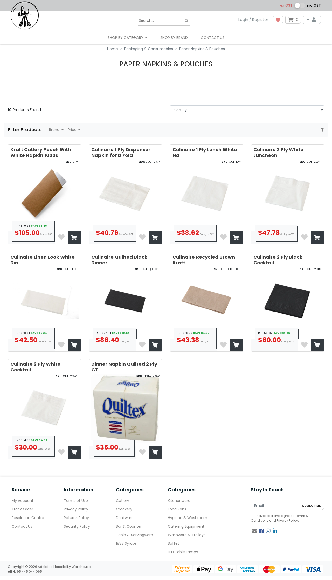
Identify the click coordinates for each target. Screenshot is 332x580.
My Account (22, 500)
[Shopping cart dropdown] (293, 20)
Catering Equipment (186, 526)
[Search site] (186, 21)
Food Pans (177, 509)
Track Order (22, 509)
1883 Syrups (126, 543)
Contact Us (212, 37)
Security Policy (77, 526)
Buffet (173, 543)
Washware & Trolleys (186, 534)
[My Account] (312, 20)
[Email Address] (275, 505)
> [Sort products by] (247, 109)
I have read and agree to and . (279, 518)
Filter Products (25, 130)
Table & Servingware (134, 534)
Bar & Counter (129, 526)
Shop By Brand (174, 37)
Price (73, 129)
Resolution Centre (28, 517)
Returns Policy (76, 517)
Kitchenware (179, 500)
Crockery (124, 509)
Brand (54, 129)
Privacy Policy (76, 509)
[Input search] (164, 21)
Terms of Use (76, 500)
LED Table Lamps (183, 552)
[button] (278, 19)
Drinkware (125, 517)
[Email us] (254, 531)
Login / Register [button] (253, 19)
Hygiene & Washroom (187, 517)
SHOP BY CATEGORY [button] (126, 37)
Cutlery (122, 500)
